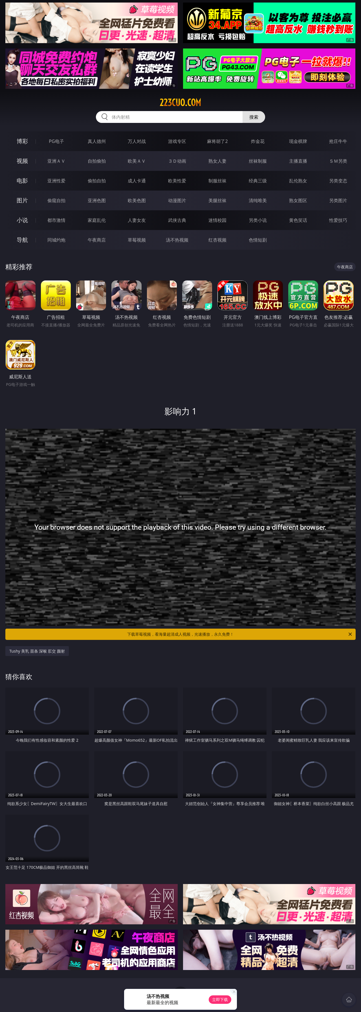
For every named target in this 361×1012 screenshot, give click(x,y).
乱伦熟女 (298, 181)
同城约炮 (56, 240)
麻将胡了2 (217, 141)
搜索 (253, 117)
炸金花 (258, 141)
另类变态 (338, 181)
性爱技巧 (338, 220)
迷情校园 (217, 220)
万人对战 (137, 141)
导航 (22, 240)
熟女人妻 (217, 161)
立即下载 (220, 999)
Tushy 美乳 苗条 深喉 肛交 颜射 (37, 651)
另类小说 (258, 220)
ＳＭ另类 (338, 161)
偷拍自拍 (97, 181)
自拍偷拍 (97, 161)
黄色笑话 (298, 220)
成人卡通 (137, 181)
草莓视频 (137, 240)
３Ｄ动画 (177, 161)
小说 (22, 220)
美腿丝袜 (217, 200)
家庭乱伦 (97, 220)
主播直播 (298, 161)
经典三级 (258, 181)
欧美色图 (137, 200)
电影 (22, 180)
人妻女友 (137, 220)
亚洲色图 (97, 200)
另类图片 (338, 200)
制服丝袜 (217, 181)
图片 (22, 200)
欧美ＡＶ (137, 161)
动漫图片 (177, 200)
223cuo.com (180, 102)
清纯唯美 (258, 200)
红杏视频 (217, 240)
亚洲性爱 (56, 181)
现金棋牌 (298, 141)
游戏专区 (177, 141)
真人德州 (97, 141)
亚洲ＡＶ (56, 161)
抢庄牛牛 (338, 141)
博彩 (22, 141)
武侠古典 (177, 220)
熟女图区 (298, 200)
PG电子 (56, 141)
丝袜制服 (258, 161)
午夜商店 (97, 240)
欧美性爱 (177, 181)
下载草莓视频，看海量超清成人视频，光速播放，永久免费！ (240, 634)
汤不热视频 (177, 240)
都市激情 (56, 220)
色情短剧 (258, 240)
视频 (22, 161)
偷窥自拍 (56, 200)
